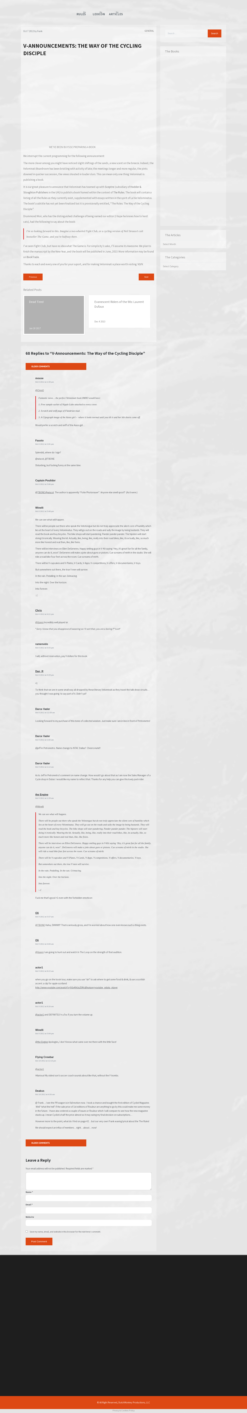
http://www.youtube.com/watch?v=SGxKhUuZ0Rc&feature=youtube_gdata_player (76, 987)
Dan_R (39, 671)
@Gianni (39, 622)
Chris (38, 610)
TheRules (81, 13)
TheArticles (115, 13)
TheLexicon (99, 13)
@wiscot (49, 492)
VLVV (140, 264)
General (149, 30)
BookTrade (33, 257)
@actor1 (39, 1014)
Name (29, 1192)
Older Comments (40, 366)
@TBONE (40, 925)
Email (29, 1204)
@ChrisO (39, 390)
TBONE (41, 492)
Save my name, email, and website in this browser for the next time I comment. (65, 1231)
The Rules (118, 192)
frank (39, 31)
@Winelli (39, 806)
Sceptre (109, 187)
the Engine (41, 794)
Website (30, 1217)
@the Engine (41, 1041)
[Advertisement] (193, 203)
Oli (37, 913)
